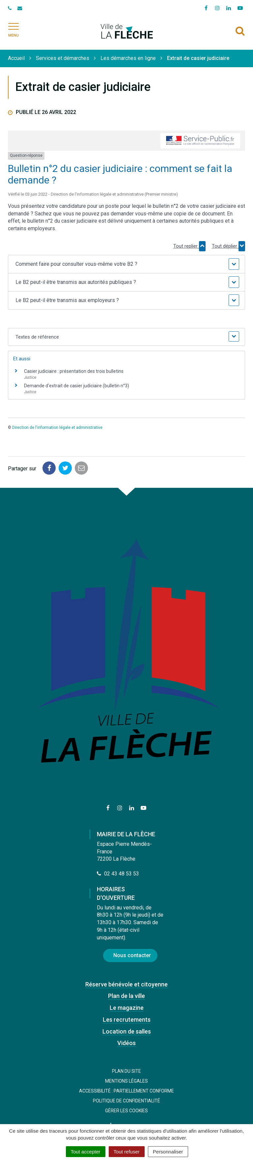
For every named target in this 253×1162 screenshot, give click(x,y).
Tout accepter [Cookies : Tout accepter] (85, 1151)
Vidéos (126, 1042)
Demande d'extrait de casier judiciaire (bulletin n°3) (76, 385)
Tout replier (189, 246)
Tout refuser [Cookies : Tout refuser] (127, 1151)
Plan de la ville (126, 995)
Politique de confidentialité (126, 1100)
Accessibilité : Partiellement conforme (126, 1090)
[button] (126, 264)
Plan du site (126, 1071)
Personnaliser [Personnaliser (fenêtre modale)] (168, 1151)
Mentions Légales (126, 1081)
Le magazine (127, 1007)
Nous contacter (132, 955)
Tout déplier (228, 246)
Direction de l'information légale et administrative (57, 427)
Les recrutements (127, 1019)
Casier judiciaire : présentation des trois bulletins (74, 371)
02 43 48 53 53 (118, 874)
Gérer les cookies (126, 1110)
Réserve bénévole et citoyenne (126, 984)
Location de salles (126, 1031)
